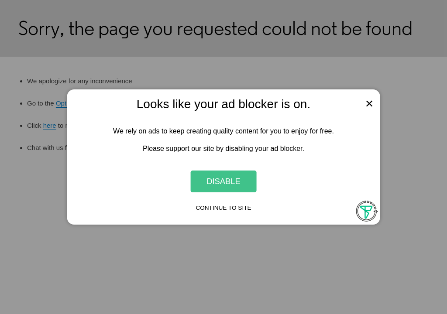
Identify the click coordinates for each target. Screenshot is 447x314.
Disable (223, 181)
